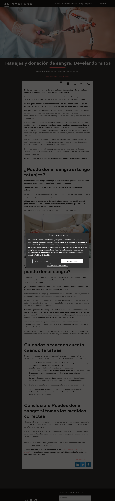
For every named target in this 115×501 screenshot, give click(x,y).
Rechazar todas (41, 261)
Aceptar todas (72, 261)
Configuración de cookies (57, 266)
